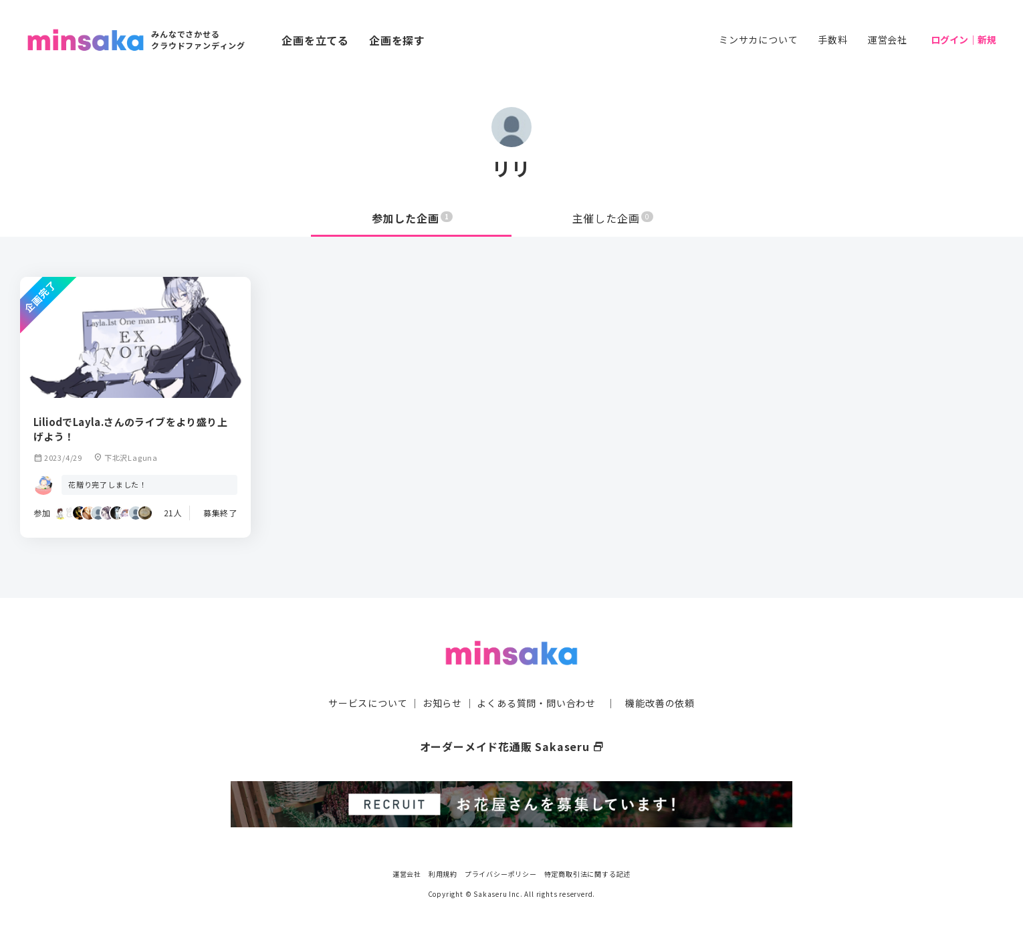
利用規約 (443, 874)
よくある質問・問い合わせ (536, 703)
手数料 (832, 39)
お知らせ (442, 703)
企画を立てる (315, 40)
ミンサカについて (758, 39)
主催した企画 (613, 218)
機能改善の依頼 (660, 703)
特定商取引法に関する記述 (587, 874)
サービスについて (367, 703)
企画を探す (397, 40)
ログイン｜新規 (963, 39)
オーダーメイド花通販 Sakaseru (512, 746)
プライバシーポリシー (501, 874)
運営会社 (887, 39)
